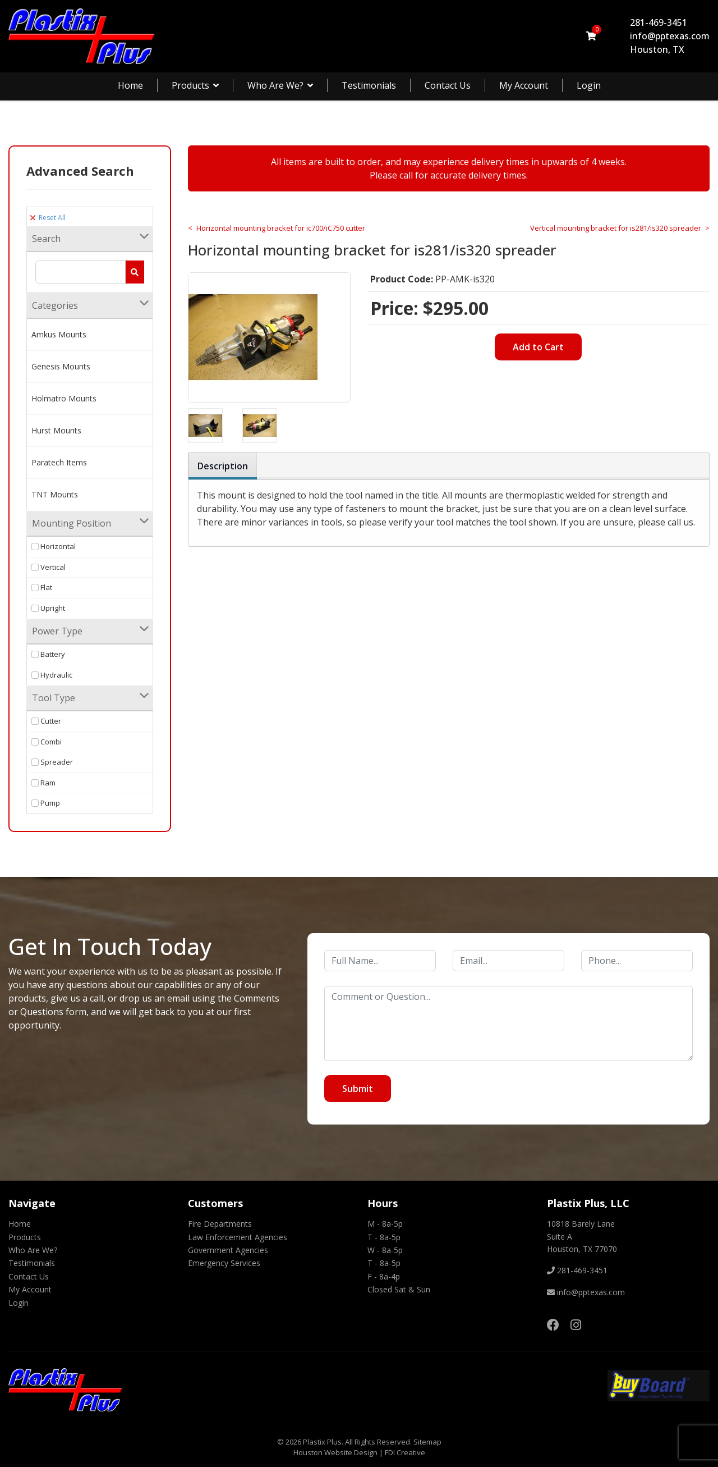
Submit (357, 1088)
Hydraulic (51, 675)
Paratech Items (59, 462)
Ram (43, 783)
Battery (48, 654)
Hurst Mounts (56, 430)
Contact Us (448, 85)
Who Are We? (275, 85)
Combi (46, 742)
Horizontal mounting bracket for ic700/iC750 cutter (280, 228)
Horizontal (53, 546)
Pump (45, 803)
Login (589, 85)
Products (190, 85)
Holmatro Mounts (63, 398)
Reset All (48, 217)
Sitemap (427, 1442)
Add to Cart (538, 347)
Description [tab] (222, 466)
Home (130, 85)
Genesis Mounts (60, 366)
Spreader (52, 762)
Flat (41, 587)
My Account (523, 85)
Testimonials (369, 85)
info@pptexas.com (670, 36)
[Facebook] (553, 1324)
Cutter (46, 721)
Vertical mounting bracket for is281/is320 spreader (615, 228)
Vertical (48, 567)
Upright (48, 608)
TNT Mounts (54, 494)
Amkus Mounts (58, 334)
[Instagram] (575, 1324)
